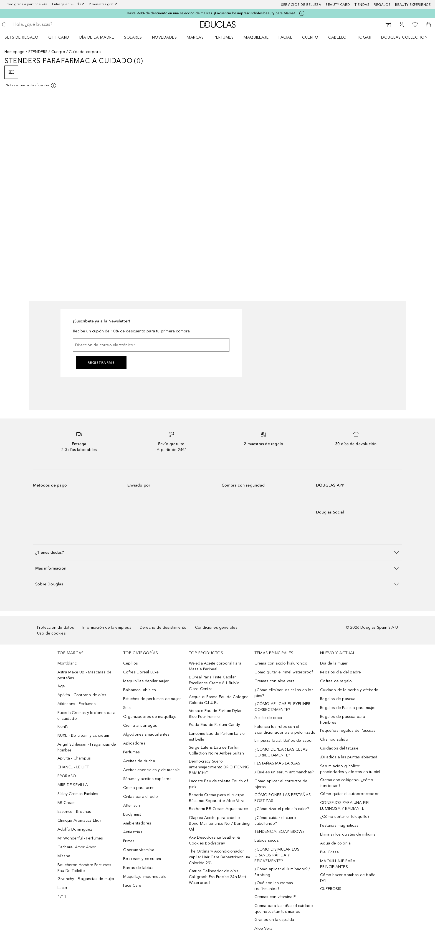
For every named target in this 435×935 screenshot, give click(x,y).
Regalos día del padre (340, 672)
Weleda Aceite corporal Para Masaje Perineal (215, 666)
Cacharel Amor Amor (76, 847)
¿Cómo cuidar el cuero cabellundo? (275, 820)
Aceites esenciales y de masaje (151, 770)
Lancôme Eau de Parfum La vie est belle (217, 736)
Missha (63, 856)
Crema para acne (139, 787)
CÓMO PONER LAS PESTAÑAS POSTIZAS (282, 798)
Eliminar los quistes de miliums (347, 834)
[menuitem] (25, 37)
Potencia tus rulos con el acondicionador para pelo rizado (284, 729)
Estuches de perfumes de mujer (152, 698)
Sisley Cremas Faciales (77, 793)
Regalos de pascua (337, 698)
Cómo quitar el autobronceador (349, 793)
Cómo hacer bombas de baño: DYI (348, 878)
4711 (62, 896)
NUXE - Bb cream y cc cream (83, 735)
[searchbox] (54, 24)
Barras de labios (138, 867)
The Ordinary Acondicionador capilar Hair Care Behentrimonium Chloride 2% (219, 857)
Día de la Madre (96, 37)
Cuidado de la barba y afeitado (349, 690)
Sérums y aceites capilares (147, 778)
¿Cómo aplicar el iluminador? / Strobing (282, 872)
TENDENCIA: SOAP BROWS (279, 831)
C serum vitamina (138, 850)
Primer (128, 841)
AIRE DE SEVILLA (72, 785)
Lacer (62, 887)
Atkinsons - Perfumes (76, 703)
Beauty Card (337, 5)
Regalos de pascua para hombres (342, 719)
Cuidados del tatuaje (339, 748)
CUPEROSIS (330, 888)
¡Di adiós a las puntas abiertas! (348, 757)
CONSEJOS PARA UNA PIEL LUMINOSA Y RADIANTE (345, 805)
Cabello (337, 37)
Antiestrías (132, 832)
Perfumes (224, 37)
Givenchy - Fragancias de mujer (86, 878)
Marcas (195, 37)
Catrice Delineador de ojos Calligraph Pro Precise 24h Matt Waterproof (217, 877)
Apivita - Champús (74, 758)
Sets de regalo (21, 37)
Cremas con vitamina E (275, 896)
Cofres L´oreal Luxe (141, 672)
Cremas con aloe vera (274, 681)
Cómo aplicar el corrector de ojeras (280, 784)
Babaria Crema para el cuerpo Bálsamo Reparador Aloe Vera (217, 798)
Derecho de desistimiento (163, 627)
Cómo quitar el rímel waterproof (283, 672)
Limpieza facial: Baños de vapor (283, 740)
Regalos (382, 5)
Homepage (14, 51)
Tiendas (362, 5)
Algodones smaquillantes (146, 734)
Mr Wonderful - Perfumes (80, 838)
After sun (131, 805)
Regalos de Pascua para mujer (348, 707)
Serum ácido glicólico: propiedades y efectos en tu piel (350, 769)
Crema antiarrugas (140, 725)
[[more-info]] (31, 85)
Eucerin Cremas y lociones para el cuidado (86, 715)
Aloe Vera (263, 928)
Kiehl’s (63, 726)
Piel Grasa (329, 852)
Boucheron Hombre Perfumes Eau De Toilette (84, 868)
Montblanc (67, 663)
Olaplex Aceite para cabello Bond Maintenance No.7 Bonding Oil (219, 823)
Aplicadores (134, 743)
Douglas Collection (404, 37)
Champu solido (334, 739)
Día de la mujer (334, 663)
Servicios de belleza (301, 5)
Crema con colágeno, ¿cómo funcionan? (346, 783)
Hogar (364, 37)
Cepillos (130, 663)
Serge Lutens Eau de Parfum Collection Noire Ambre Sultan (216, 750)
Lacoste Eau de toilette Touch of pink (218, 784)
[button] (217, 552)
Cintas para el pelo (140, 796)
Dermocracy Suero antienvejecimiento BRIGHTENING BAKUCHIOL (219, 767)
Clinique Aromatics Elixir (79, 820)
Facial (285, 37)
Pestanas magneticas (339, 825)
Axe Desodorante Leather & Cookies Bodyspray (214, 840)
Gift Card (58, 37)
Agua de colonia (335, 843)
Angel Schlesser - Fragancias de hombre (86, 747)
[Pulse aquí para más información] (301, 13)
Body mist (132, 814)
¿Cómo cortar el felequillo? (344, 816)
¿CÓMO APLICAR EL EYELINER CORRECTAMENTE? (282, 706)
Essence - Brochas (74, 811)
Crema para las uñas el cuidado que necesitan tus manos (283, 908)
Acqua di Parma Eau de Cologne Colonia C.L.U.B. (219, 700)
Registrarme (101, 363)
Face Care (132, 885)
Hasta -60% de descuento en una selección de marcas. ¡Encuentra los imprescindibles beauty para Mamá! (211, 13)
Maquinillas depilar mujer (146, 681)
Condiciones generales (216, 627)
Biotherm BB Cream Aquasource (218, 808)
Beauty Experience (413, 5)
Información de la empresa (106, 627)
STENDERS (38, 51)
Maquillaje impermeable (144, 876)
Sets (127, 707)
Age (61, 686)
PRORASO (66, 776)
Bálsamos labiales (139, 690)
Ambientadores (137, 823)
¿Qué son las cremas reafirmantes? (273, 886)
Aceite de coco (268, 717)
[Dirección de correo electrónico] (151, 345)
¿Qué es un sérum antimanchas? (283, 772)
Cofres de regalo (336, 681)
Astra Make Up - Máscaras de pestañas (84, 675)
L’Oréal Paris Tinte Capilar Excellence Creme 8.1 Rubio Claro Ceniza (214, 683)
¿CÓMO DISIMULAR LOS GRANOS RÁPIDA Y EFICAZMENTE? (276, 855)
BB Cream (66, 802)
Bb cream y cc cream (142, 858)
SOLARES (133, 37)
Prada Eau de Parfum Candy (214, 724)
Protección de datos (55, 627)
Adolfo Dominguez (74, 829)
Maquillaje (256, 37)
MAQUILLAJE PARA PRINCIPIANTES (337, 864)
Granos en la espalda (274, 919)
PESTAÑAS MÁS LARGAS (277, 763)
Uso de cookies (51, 633)
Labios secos (266, 840)
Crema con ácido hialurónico (280, 663)
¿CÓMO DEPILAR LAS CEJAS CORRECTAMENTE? (281, 752)
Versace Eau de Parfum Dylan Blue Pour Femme (215, 713)
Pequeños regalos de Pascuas (347, 730)
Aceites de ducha (139, 761)
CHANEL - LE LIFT (73, 767)
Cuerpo (310, 37)
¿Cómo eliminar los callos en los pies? (283, 693)
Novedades (164, 37)
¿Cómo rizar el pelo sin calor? (281, 808)
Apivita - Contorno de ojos (81, 695)
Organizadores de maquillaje (149, 716)
